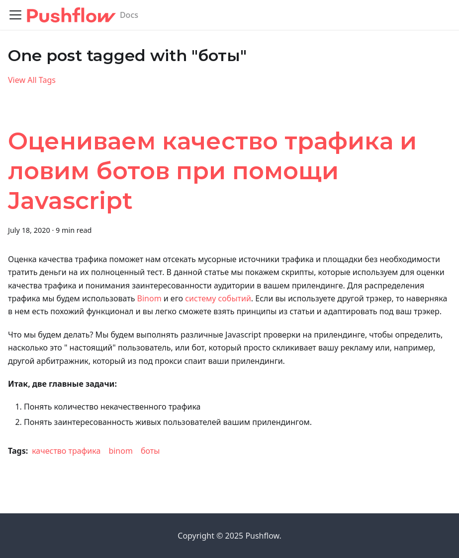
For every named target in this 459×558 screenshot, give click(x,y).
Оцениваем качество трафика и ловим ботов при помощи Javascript (212, 171)
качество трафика (66, 450)
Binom (149, 298)
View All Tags (32, 79)
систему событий (218, 298)
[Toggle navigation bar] (15, 14)
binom (120, 450)
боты (150, 450)
